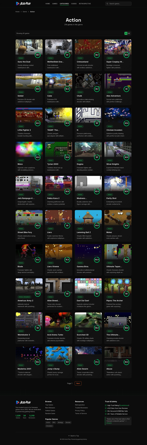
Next (78, 383)
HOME (48, 4)
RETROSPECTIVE (85, 4)
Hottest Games (50, 410)
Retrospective (80, 405)
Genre (25, 11)
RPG (54, 422)
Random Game (50, 413)
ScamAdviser (124, 405)
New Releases (50, 408)
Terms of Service (81, 413)
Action (32, 11)
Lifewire (109, 423)
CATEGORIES (64, 4)
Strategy (60, 422)
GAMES (54, 4)
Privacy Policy (80, 410)
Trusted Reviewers (81, 408)
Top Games (49, 405)
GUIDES (74, 4)
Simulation (49, 426)
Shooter (68, 422)
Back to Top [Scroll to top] (73, 436)
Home (17, 11)
